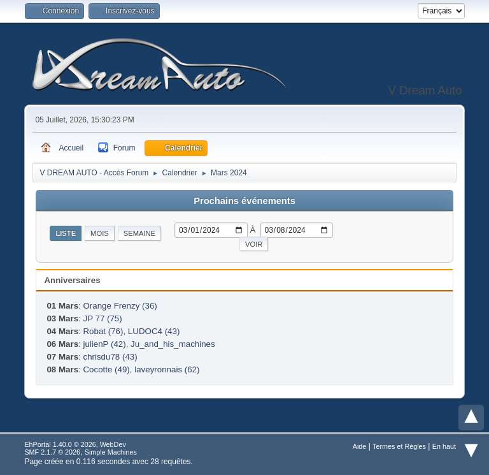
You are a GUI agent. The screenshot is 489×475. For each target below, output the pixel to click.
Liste (65, 233)
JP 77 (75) (102, 318)
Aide (360, 446)
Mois (99, 233)
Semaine (139, 233)
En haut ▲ (448, 446)
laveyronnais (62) (166, 369)
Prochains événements (244, 201)
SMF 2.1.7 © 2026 (52, 452)
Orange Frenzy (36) (120, 306)
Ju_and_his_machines (173, 344)
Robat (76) (103, 331)
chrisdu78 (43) (110, 357)
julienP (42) (104, 344)
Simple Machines (111, 452)
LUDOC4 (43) (154, 331)
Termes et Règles (399, 446)
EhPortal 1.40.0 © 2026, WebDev (74, 444)
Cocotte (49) (106, 369)
